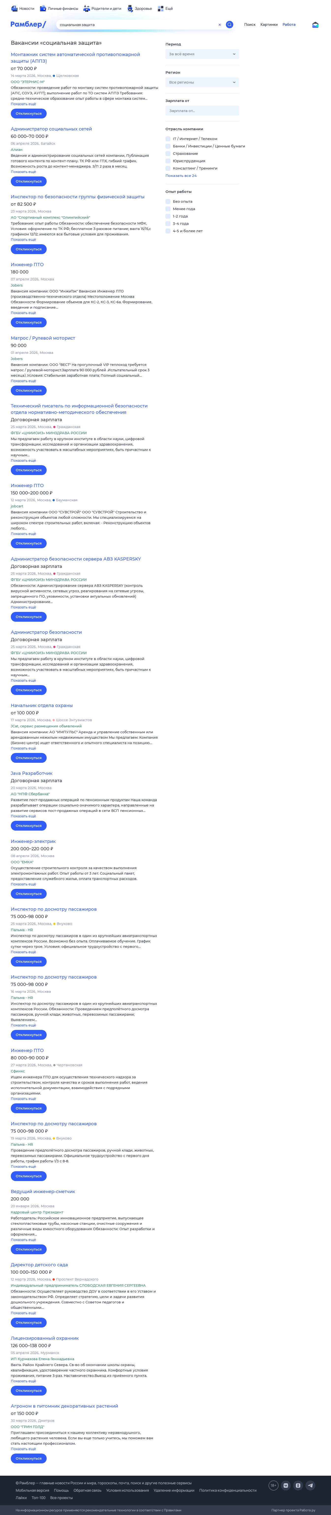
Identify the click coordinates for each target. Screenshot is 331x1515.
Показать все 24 (181, 175)
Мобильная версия (32, 1490)
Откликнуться (29, 113)
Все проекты (61, 1497)
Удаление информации (174, 1490)
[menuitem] (22, 8)
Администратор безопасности (46, 632)
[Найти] (229, 24)
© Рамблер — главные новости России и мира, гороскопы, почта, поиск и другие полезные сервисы (104, 1483)
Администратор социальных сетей (51, 129)
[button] (84, 96)
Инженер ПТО (27, 264)
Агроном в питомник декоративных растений (64, 1406)
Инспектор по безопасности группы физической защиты (78, 197)
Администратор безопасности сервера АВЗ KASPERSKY (76, 559)
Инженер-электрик (33, 841)
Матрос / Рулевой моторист (43, 338)
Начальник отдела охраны (42, 705)
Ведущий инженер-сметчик (43, 1191)
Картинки (269, 24)
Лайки (21, 1497)
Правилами (172, 1510)
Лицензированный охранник (45, 1338)
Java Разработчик (32, 773)
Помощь (61, 1490)
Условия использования (127, 1490)
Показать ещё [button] (23, 104)
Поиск (250, 24)
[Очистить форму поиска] (220, 24)
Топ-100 (38, 1497)
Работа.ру (307, 1510)
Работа (289, 24)
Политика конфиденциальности (228, 1490)
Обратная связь (87, 1490)
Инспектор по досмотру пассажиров (54, 909)
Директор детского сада (39, 1265)
